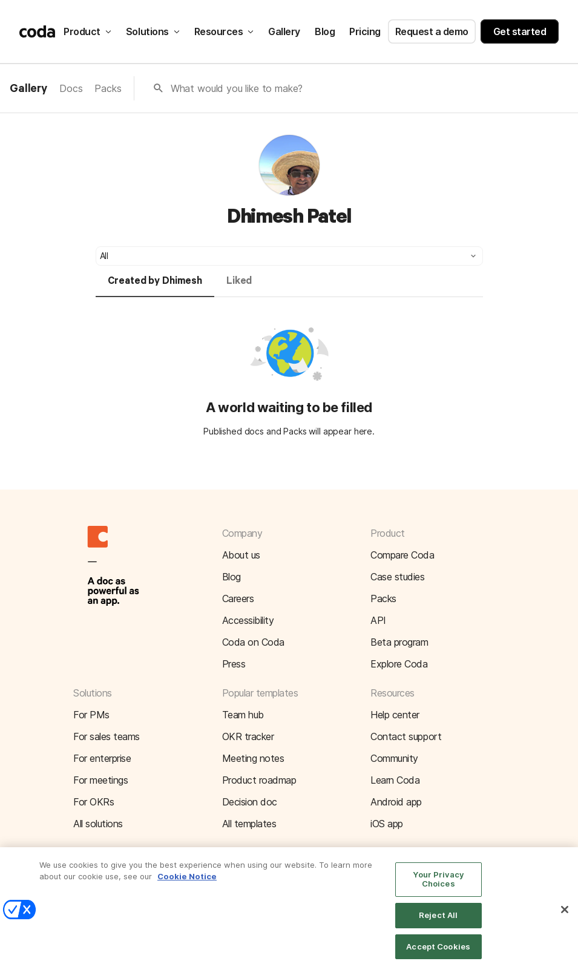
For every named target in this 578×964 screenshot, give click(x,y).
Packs (107, 88)
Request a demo (431, 31)
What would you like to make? (237, 88)
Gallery (284, 31)
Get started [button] (520, 31)
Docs (70, 88)
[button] (289, 256)
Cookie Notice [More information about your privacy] (187, 882)
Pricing (365, 31)
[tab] (155, 286)
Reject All (438, 920)
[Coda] (37, 31)
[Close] (564, 915)
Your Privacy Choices (438, 884)
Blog (325, 31)
